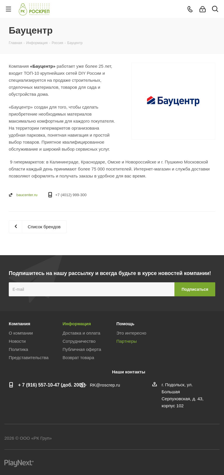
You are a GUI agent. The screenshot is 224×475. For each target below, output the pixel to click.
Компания (19, 323)
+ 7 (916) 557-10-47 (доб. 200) (50, 384)
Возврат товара (78, 357)
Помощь (125, 323)
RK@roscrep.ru (105, 384)
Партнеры (126, 341)
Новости (17, 341)
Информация (77, 323)
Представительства (28, 357)
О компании (21, 332)
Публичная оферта (82, 349)
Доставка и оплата (81, 332)
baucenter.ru (26, 195)
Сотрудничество (79, 341)
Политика (18, 349)
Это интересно (131, 332)
